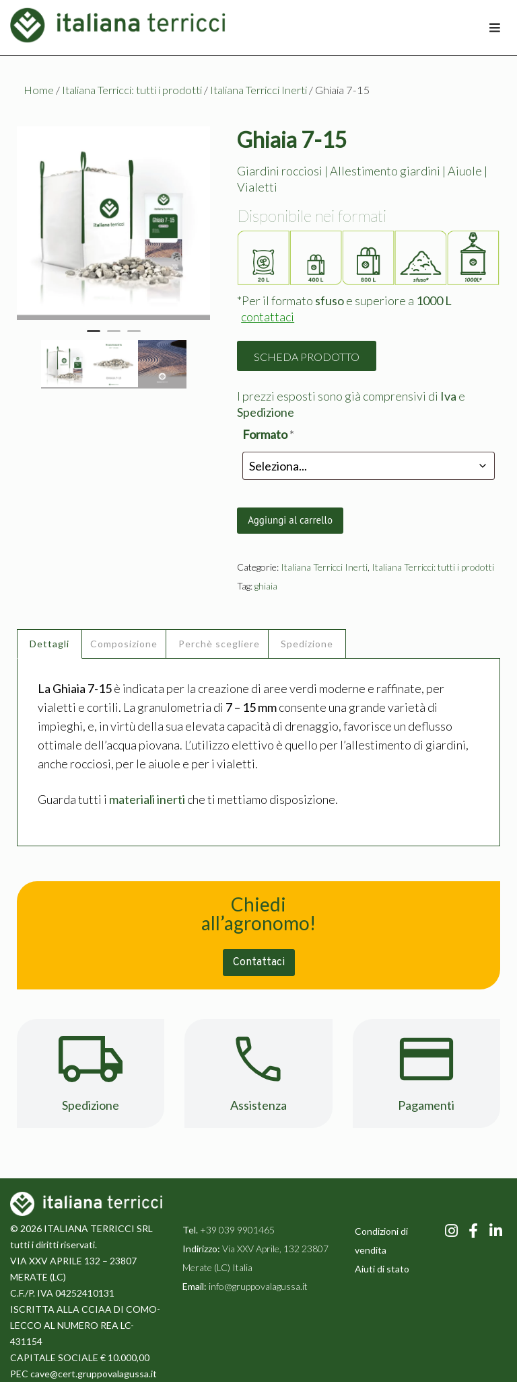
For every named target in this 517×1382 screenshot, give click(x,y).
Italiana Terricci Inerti (258, 90)
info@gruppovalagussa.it (257, 1286)
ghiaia (265, 586)
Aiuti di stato (382, 1268)
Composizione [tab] (124, 643)
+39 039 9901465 (237, 1229)
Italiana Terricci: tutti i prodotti (132, 90)
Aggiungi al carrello (290, 520)
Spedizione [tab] (307, 643)
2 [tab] (113, 336)
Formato (268, 434)
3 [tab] (134, 336)
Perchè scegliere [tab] (219, 643)
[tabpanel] (114, 223)
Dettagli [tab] (49, 643)
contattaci (267, 316)
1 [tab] (93, 336)
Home (39, 90)
